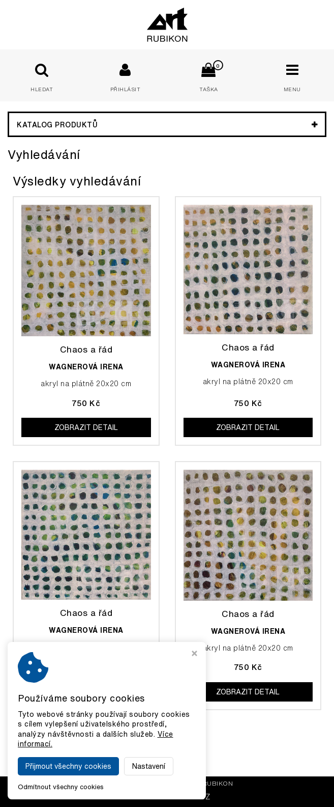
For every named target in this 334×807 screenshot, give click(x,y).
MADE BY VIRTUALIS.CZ (167, 796)
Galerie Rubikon (202, 783)
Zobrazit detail (86, 427)
